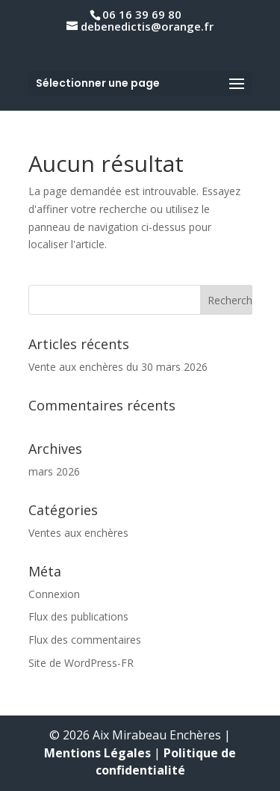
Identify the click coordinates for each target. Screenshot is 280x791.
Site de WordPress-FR (81, 663)
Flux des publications (78, 616)
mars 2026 (54, 471)
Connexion (54, 594)
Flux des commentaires (84, 640)
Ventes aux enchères (78, 533)
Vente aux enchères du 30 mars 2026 (118, 367)
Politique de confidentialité (166, 762)
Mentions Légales (97, 753)
